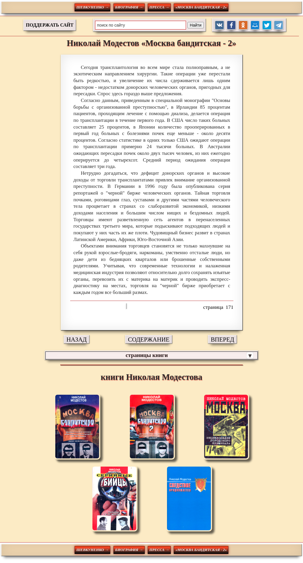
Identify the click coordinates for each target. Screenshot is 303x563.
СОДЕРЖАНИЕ (149, 339)
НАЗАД (76, 339)
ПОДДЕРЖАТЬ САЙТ (50, 24)
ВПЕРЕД (222, 339)
